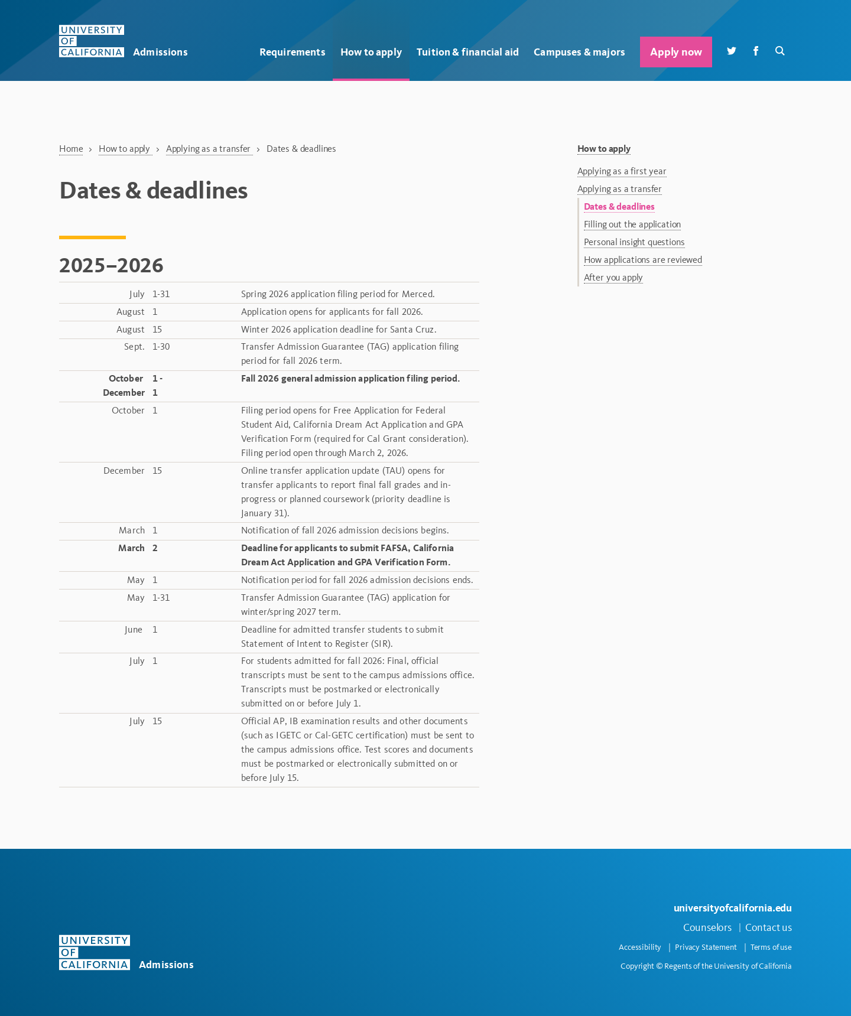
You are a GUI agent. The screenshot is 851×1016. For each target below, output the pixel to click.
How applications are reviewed (643, 259)
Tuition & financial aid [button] (468, 51)
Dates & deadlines (619, 206)
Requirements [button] (292, 51)
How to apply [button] (371, 51)
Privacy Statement (706, 947)
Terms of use (771, 947)
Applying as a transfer (209, 148)
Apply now (675, 51)
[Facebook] (756, 50)
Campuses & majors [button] (579, 51)
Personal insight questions (634, 242)
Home (71, 148)
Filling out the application (632, 224)
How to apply (125, 148)
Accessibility (640, 947)
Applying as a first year (622, 171)
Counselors (707, 927)
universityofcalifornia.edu (733, 907)
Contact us (768, 927)
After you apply (614, 277)
